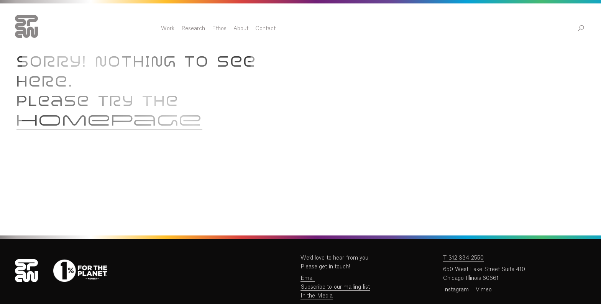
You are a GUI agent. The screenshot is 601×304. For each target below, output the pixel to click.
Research (333, 28)
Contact (405, 28)
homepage (109, 121)
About (380, 28)
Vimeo (484, 290)
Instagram (456, 290)
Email (307, 278)
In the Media (316, 296)
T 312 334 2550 (463, 258)
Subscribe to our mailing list (335, 287)
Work (307, 28)
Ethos (358, 28)
